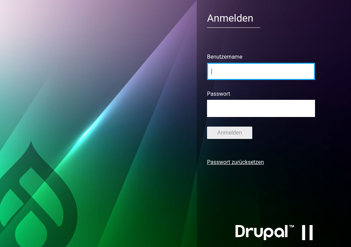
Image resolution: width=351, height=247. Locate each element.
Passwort (218, 94)
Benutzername (224, 57)
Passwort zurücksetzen (235, 162)
